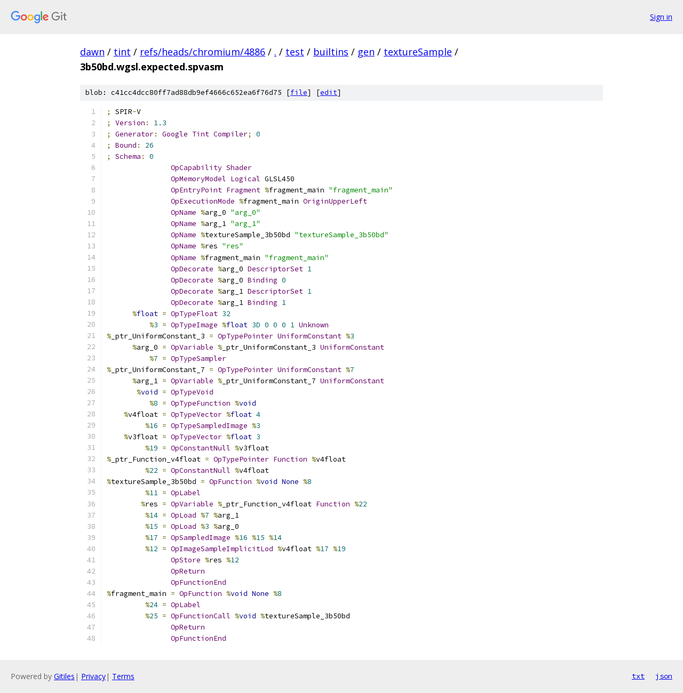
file (298, 92)
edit (328, 92)
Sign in (661, 17)
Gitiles (64, 676)
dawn (92, 51)
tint (122, 51)
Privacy (93, 676)
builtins (330, 51)
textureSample (418, 51)
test (294, 51)
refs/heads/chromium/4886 (202, 51)
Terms (123, 676)
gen (366, 51)
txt (638, 676)
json (663, 676)
